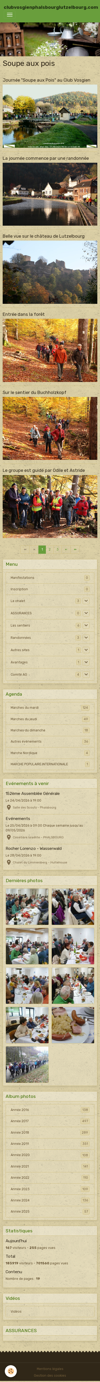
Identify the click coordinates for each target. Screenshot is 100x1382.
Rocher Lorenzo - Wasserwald (34, 848)
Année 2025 (50, 1211)
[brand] (51, 7)
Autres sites (20, 650)
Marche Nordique (50, 753)
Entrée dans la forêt (24, 314)
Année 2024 (50, 1200)
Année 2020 (50, 1155)
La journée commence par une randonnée (46, 158)
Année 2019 (50, 1143)
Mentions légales (50, 1369)
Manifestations (22, 578)
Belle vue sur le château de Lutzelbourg (44, 236)
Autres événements (50, 741)
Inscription (19, 589)
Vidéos (16, 1311)
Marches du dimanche (50, 730)
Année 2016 (50, 1110)
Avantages (19, 662)
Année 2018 (50, 1132)
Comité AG (19, 674)
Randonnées (21, 638)
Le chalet (18, 601)
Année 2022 (50, 1177)
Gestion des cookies (50, 1375)
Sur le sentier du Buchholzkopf (34, 392)
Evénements (18, 818)
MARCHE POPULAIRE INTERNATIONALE (50, 764)
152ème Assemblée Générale (33, 793)
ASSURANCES (21, 613)
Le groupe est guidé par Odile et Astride (44, 470)
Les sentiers (20, 625)
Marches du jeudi (50, 719)
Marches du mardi (50, 707)
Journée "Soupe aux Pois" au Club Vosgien (46, 80)
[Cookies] (11, 1371)
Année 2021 (50, 1166)
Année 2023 (50, 1189)
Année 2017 (50, 1121)
